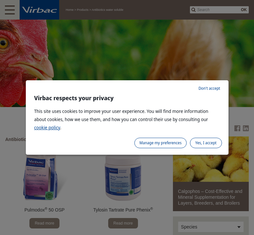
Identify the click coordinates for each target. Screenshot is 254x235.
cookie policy (47, 127)
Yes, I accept (205, 143)
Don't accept (209, 88)
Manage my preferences (161, 143)
